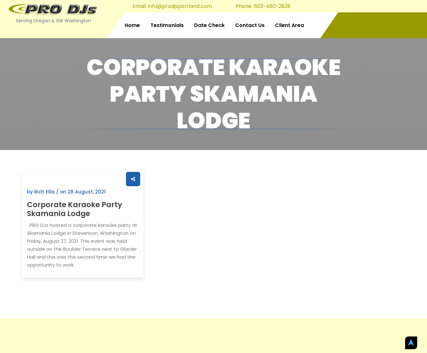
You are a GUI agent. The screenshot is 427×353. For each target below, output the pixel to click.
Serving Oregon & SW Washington (53, 20)
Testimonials (167, 25)
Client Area (289, 25)
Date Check (209, 25)
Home (132, 25)
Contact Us (250, 25)
